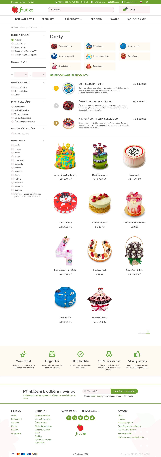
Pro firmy (96, 19)
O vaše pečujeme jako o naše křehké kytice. (109, 396)
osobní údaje (96, 396)
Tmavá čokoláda (21, 114)
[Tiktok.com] (92, 417)
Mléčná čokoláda (21, 110)
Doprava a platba (18, 2)
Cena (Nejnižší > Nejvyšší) (25, 51)
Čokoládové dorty (62, 46)
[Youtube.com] (86, 417)
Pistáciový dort (99, 222)
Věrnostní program (43, 419)
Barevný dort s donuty (65, 175)
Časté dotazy (41, 422)
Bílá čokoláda (20, 106)
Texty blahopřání (125, 433)
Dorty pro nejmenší (62, 56)
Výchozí (17, 40)
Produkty (49, 19)
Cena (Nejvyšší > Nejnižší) (25, 54)
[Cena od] (20, 74)
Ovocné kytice (20, 87)
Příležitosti (74, 19)
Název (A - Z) (20, 43)
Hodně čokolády (21, 133)
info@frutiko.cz (98, 2)
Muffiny (17, 179)
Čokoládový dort (134, 270)
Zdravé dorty (94, 66)
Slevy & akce (136, 19)
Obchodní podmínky (43, 426)
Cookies (38, 436)
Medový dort (99, 270)
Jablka (17, 152)
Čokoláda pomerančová (24, 121)
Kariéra (14, 426)
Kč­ (147, 2)
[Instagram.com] (74, 417)
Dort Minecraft (99, 175)
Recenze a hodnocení (127, 429)
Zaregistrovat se (129, 2)
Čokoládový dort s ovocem (95, 101)
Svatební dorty (60, 66)
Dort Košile (65, 317)
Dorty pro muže (130, 46)
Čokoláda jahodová (22, 118)
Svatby (114, 19)
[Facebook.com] (68, 417)
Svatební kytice (100, 317)
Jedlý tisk (18, 171)
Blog (120, 415)
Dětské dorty (94, 46)
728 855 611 (72, 2)
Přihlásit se (113, 2)
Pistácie (17, 167)
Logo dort (134, 175)
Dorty (16, 94)
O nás (13, 415)
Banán (17, 145)
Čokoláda (18, 164)
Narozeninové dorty (97, 56)
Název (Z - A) (20, 47)
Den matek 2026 (24, 19)
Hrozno (17, 149)
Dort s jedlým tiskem (91, 84)
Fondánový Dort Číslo (65, 270)
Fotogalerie (16, 433)
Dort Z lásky (65, 222)
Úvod (14, 27)
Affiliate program (125, 422)
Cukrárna (15, 422)
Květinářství (16, 419)
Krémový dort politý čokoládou (98, 119)
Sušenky (18, 190)
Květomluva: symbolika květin (131, 437)
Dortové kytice (20, 91)
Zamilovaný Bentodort (134, 222)
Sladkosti (18, 186)
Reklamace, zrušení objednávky (43, 441)
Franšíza (121, 419)
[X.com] (80, 417)
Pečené (32, 27)
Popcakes (18, 182)
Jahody (17, 156)
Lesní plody (19, 160)
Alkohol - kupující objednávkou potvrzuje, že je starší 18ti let (27, 195)
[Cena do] (38, 74)
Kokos (17, 175)
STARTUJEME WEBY (140, 454)
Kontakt (31, 2)
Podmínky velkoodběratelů (129, 426)
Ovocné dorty (129, 56)
